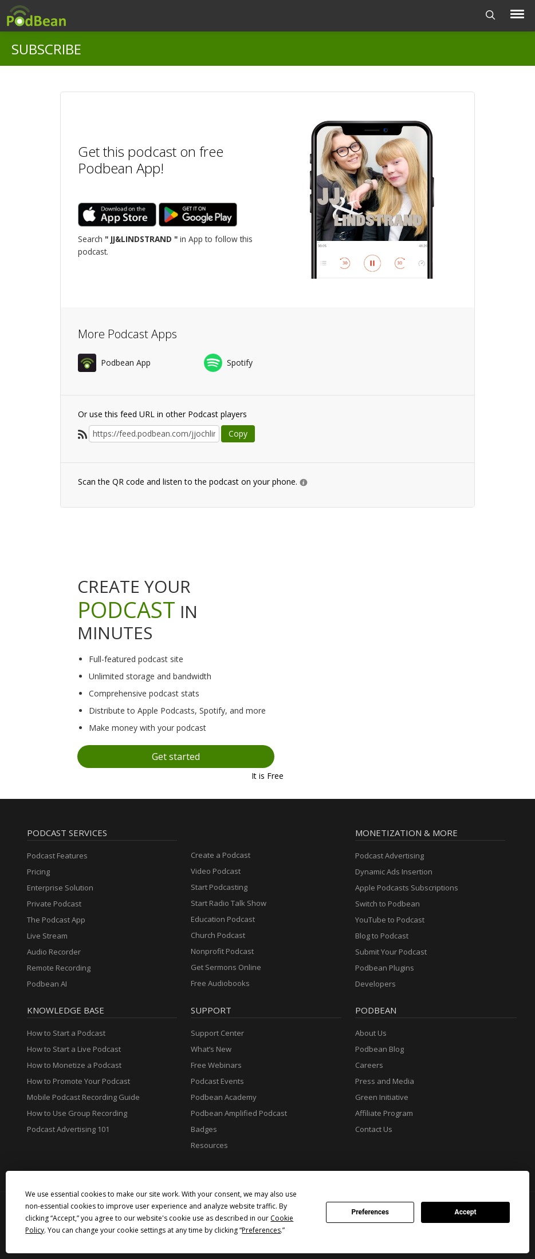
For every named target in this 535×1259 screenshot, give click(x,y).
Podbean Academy (224, 1097)
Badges (204, 1129)
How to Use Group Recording (77, 1113)
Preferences (370, 1212)
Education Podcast (223, 919)
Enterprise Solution (60, 887)
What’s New (211, 1049)
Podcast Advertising (389, 855)
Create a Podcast (220, 855)
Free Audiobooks (220, 983)
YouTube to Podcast (389, 919)
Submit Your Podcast (391, 952)
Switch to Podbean (387, 903)
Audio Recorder (54, 952)
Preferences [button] (261, 1230)
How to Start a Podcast (66, 1033)
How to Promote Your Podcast (78, 1081)
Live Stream (47, 936)
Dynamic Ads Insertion (393, 871)
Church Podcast (218, 935)
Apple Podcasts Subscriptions (406, 887)
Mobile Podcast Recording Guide (83, 1097)
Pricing (38, 871)
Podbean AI (47, 984)
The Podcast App (56, 919)
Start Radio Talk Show (228, 903)
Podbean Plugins (384, 968)
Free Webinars (216, 1065)
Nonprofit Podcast (222, 951)
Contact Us (373, 1129)
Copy (238, 433)
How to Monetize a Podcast (74, 1065)
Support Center (217, 1033)
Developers (375, 984)
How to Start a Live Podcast (74, 1049)
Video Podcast (216, 871)
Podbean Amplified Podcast (239, 1113)
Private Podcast (54, 903)
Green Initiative (381, 1097)
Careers (369, 1065)
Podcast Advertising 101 (68, 1129)
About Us (371, 1033)
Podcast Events (217, 1081)
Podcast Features (57, 855)
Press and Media (384, 1081)
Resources (209, 1145)
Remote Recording (59, 968)
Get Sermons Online (226, 967)
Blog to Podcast (381, 936)
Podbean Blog (379, 1049)
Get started (176, 756)
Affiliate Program (384, 1113)
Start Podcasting (219, 887)
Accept (466, 1212)
